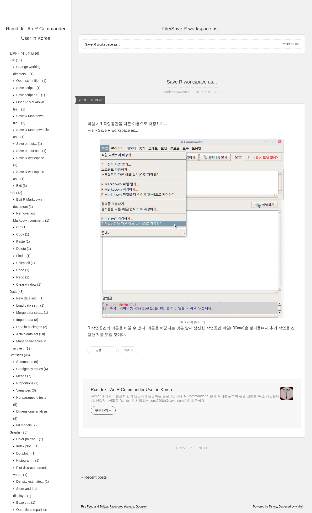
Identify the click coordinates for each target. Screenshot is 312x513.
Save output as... (30, 151)
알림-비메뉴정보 (24, 53)
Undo (22, 270)
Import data (26, 320)
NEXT (202, 447)
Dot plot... (25, 453)
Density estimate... (32, 481)
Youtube (129, 506)
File (16, 60)
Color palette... (29, 439)
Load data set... (29, 305)
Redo (22, 277)
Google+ (141, 506)
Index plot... (26, 446)
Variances (25, 390)
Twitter (104, 506)
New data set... (29, 298)
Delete (23, 249)
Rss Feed (87, 506)
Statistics (20, 355)
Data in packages (31, 327)
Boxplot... (25, 502)
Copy (22, 234)
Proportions (26, 383)
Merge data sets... (31, 312)
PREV (180, 447)
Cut (21, 227)
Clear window (28, 284)
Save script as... (30, 95)
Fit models (26, 425)
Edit (16, 193)
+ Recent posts (94, 477)
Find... (23, 256)
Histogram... (27, 460)
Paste (22, 241)
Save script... (28, 88)
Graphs (18, 432)
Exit (21, 186)
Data (16, 291)
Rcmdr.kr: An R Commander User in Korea (131, 389)
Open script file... (30, 81)
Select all (25, 263)
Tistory (273, 506)
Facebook (116, 506)
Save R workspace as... (102, 44)
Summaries (26, 362)
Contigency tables (31, 369)
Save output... (28, 144)
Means (23, 376)
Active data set (30, 334)
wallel (299, 506)
